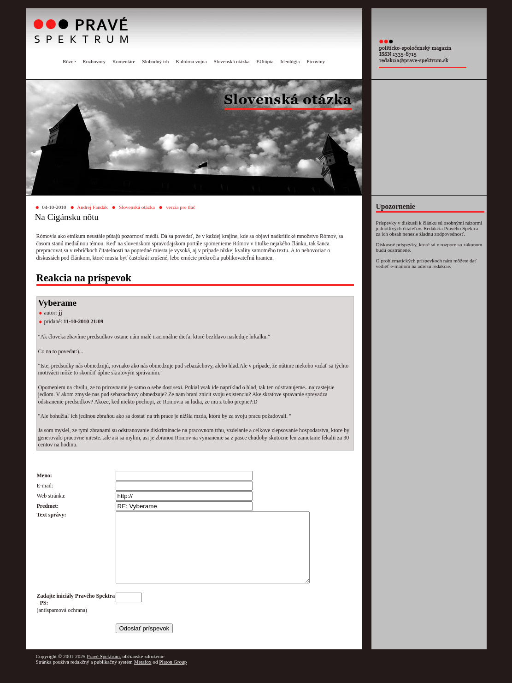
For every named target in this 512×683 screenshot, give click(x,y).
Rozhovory (94, 61)
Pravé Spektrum (103, 670)
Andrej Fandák (92, 207)
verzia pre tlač (180, 207)
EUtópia (264, 61)
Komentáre (123, 61)
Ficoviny (315, 61)
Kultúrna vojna (191, 61)
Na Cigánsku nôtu (67, 217)
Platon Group (173, 675)
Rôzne (69, 61)
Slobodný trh (155, 61)
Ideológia (290, 61)
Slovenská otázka (231, 61)
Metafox (143, 675)
